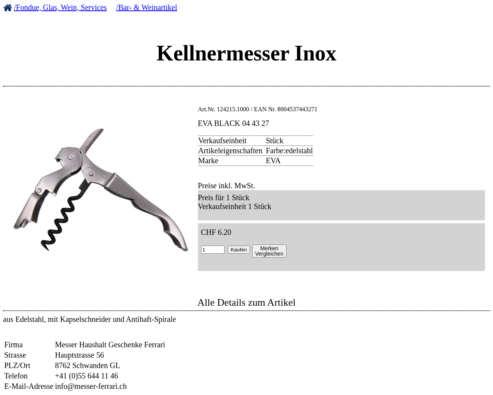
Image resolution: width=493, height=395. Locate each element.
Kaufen (239, 250)
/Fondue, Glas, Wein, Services (60, 7)
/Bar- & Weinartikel (146, 7)
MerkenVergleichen (269, 251)
